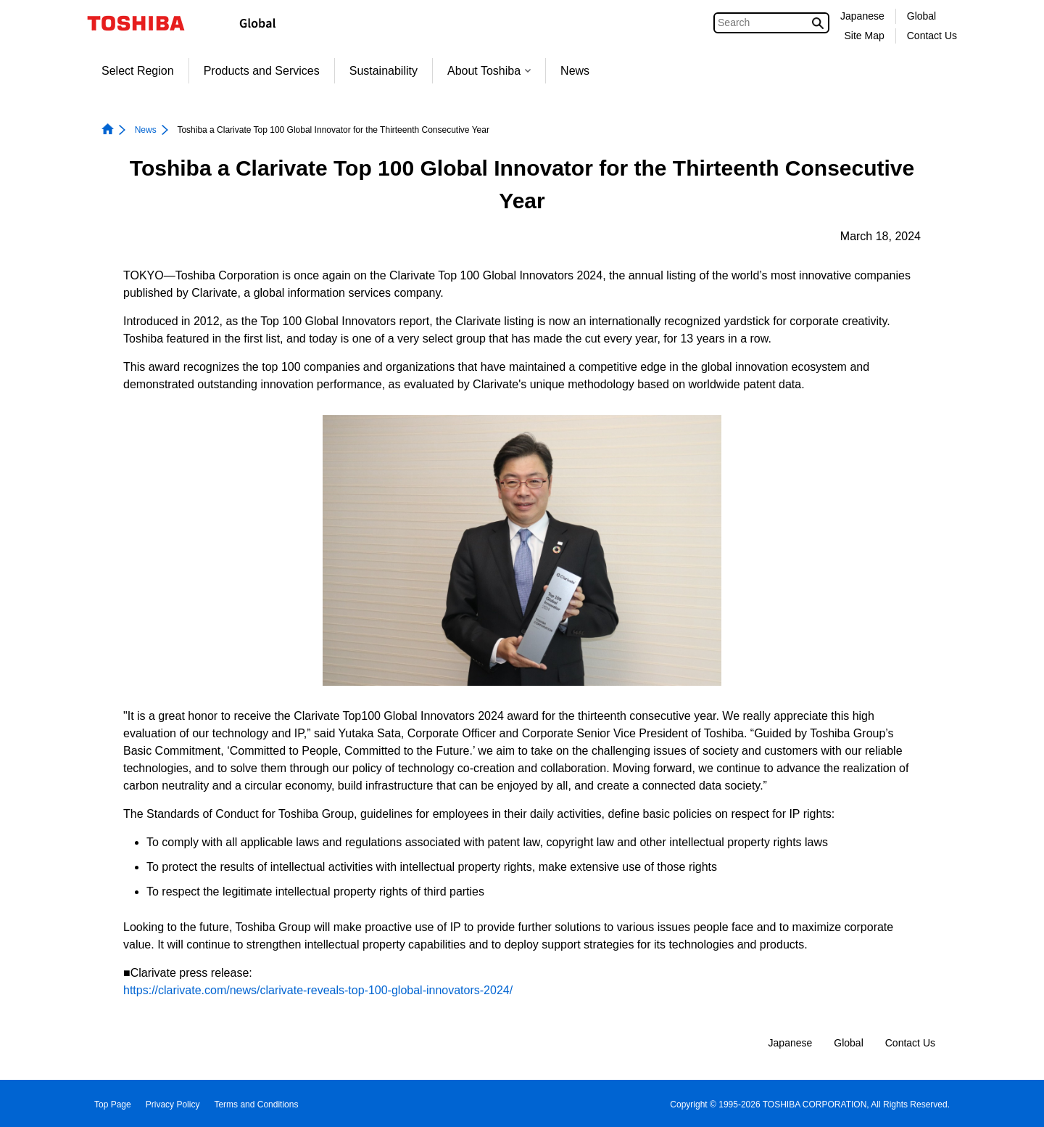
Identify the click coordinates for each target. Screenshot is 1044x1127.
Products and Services (262, 71)
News (574, 71)
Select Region (138, 71)
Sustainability (383, 71)
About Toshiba (489, 71)
